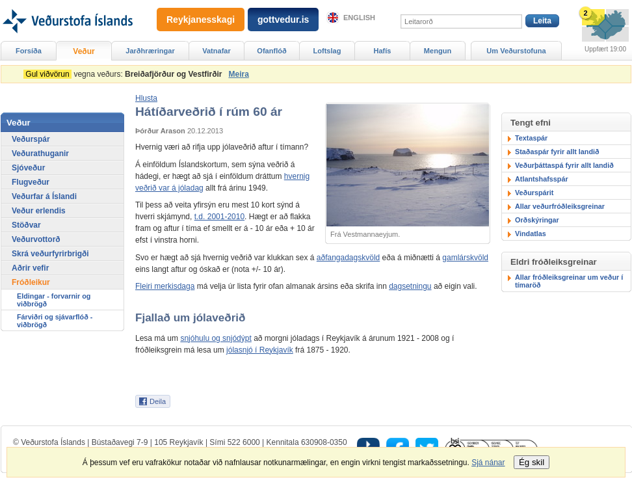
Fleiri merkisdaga (164, 286)
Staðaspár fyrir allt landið (557, 151)
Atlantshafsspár (541, 179)
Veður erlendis (39, 210)
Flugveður (30, 182)
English (359, 17)
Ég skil (531, 462)
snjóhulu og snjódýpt (215, 338)
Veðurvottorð (36, 239)
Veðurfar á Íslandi (44, 196)
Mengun (437, 51)
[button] (146, 98)
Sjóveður (28, 167)
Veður (83, 51)
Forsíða (29, 51)
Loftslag (327, 51)
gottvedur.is (283, 19)
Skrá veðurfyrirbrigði (50, 253)
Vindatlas (530, 233)
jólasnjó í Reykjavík (259, 350)
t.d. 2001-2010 (219, 216)
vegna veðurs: (124, 74)
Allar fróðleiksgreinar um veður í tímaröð (569, 281)
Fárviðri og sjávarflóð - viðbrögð (54, 321)
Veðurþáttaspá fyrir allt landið (564, 165)
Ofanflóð (271, 51)
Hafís (382, 51)
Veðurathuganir (40, 153)
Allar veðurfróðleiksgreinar (560, 206)
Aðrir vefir (30, 268)
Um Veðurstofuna (516, 51)
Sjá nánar (488, 462)
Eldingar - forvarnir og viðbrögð (53, 300)
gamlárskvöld (465, 257)
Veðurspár (31, 139)
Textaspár (531, 138)
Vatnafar (216, 51)
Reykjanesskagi (200, 19)
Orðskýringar (537, 220)
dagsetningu (410, 286)
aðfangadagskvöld (348, 257)
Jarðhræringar (149, 51)
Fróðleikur (31, 282)
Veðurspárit (534, 192)
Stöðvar (26, 225)
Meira (238, 74)
